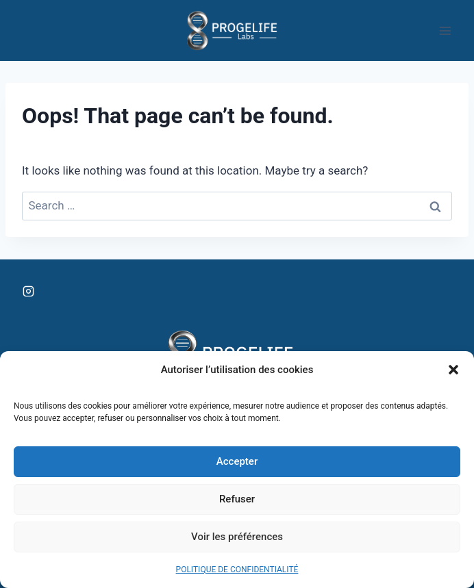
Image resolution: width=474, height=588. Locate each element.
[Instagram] (28, 291)
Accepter (237, 461)
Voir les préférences (237, 537)
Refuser (237, 499)
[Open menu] (445, 30)
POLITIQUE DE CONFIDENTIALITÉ (237, 569)
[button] (453, 369)
